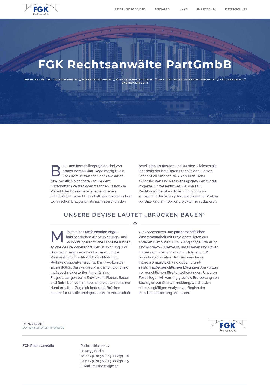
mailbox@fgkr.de (105, 366)
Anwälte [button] (162, 9)
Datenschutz (236, 9)
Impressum (206, 9)
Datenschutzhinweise (43, 327)
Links (183, 9)
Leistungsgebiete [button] (130, 9)
